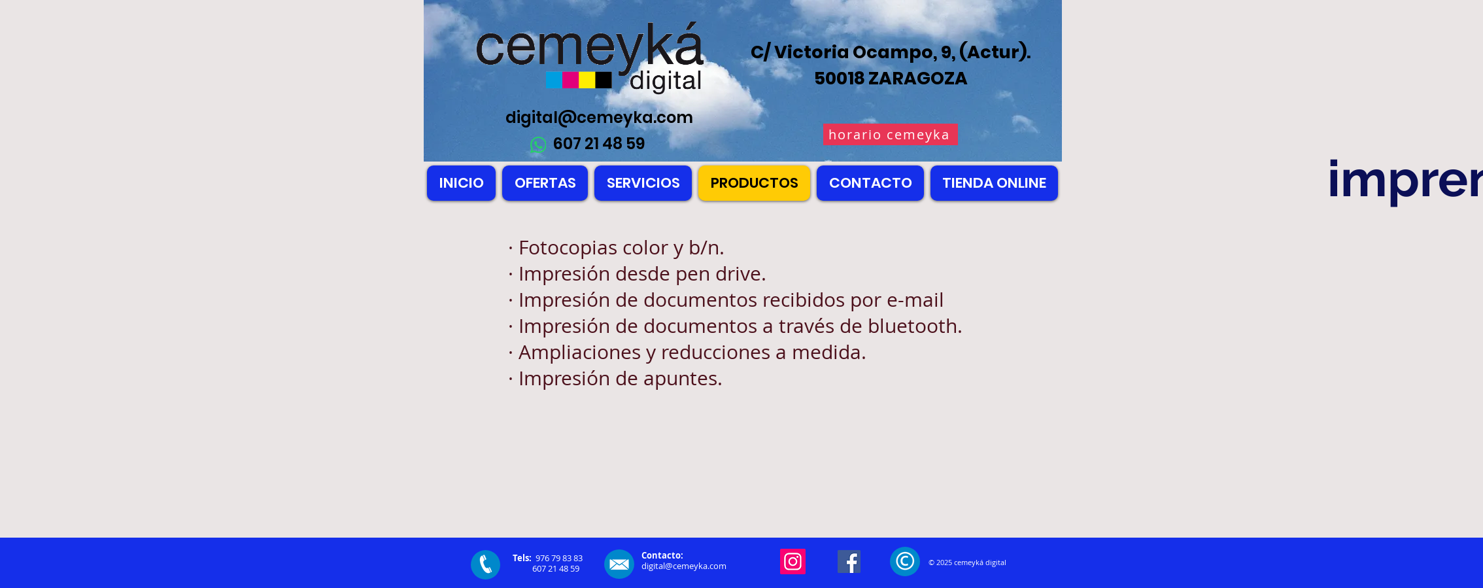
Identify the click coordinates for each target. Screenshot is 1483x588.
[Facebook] (849, 561)
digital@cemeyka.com (599, 117)
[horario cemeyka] (890, 134)
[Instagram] (793, 561)
